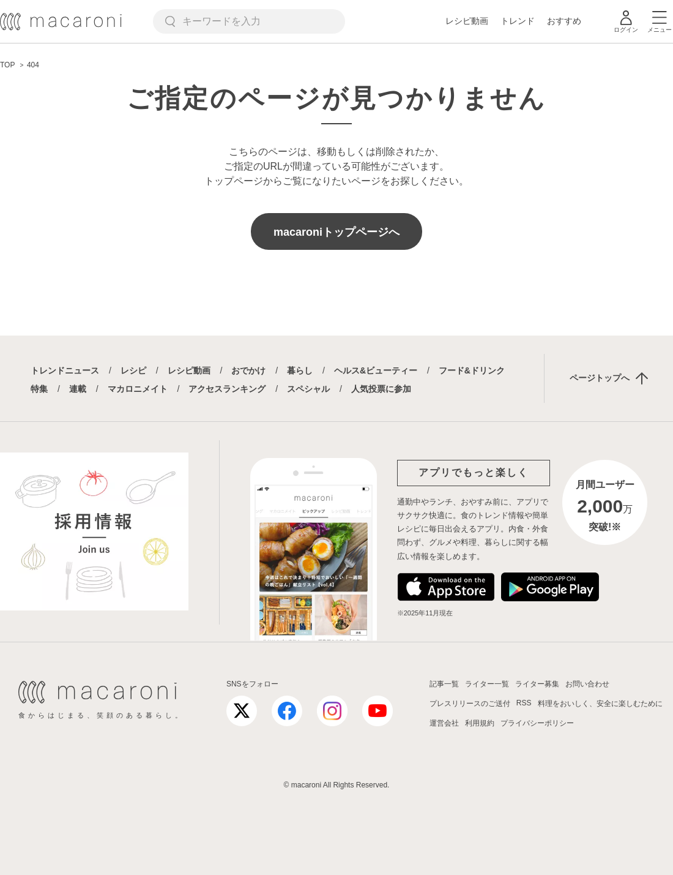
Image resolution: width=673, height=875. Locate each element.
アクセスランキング (227, 389)
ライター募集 (537, 684)
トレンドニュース (65, 370)
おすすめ (564, 21)
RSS (524, 703)
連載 (77, 389)
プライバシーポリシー (537, 723)
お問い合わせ (587, 684)
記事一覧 (444, 684)
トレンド (517, 21)
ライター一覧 (487, 684)
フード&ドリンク (472, 370)
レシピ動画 (466, 21)
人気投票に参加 (381, 389)
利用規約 (479, 723)
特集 (39, 389)
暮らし (300, 370)
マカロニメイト (138, 389)
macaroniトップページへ (336, 232)
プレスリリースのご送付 (469, 703)
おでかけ (248, 370)
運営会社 (444, 723)
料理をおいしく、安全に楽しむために (600, 703)
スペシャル (308, 389)
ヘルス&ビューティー (375, 370)
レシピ (133, 370)
